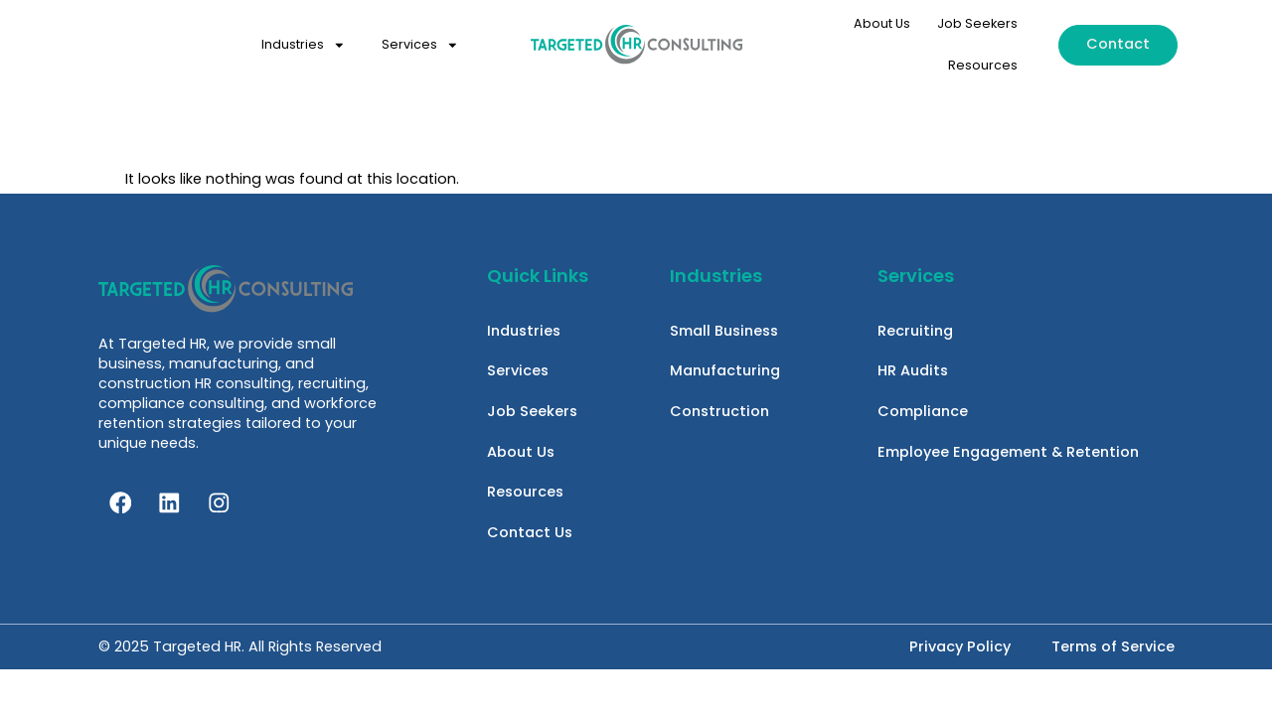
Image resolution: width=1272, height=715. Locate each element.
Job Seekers (977, 23)
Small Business (724, 331)
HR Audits (912, 371)
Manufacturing (725, 371)
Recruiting (915, 331)
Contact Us (529, 536)
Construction (719, 413)
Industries (303, 45)
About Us (882, 23)
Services (420, 45)
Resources (983, 65)
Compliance (922, 413)
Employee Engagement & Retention (1008, 454)
